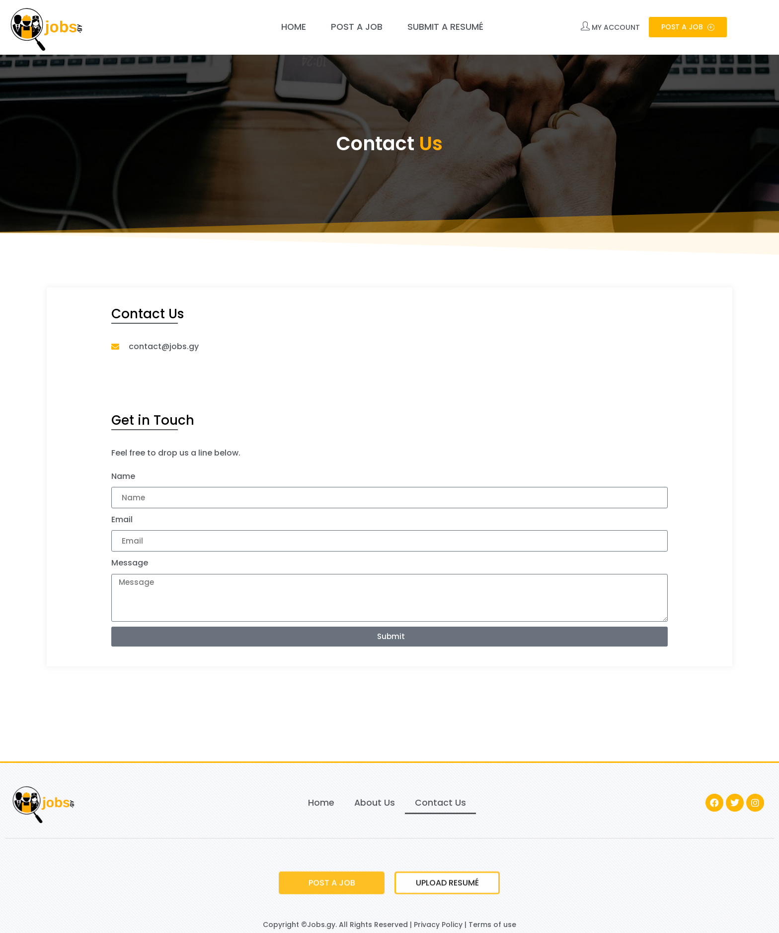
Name (123, 476)
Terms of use (492, 925)
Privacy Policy (438, 925)
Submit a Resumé (445, 27)
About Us (374, 803)
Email (122, 519)
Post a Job (357, 27)
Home (293, 27)
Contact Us (440, 803)
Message (129, 562)
